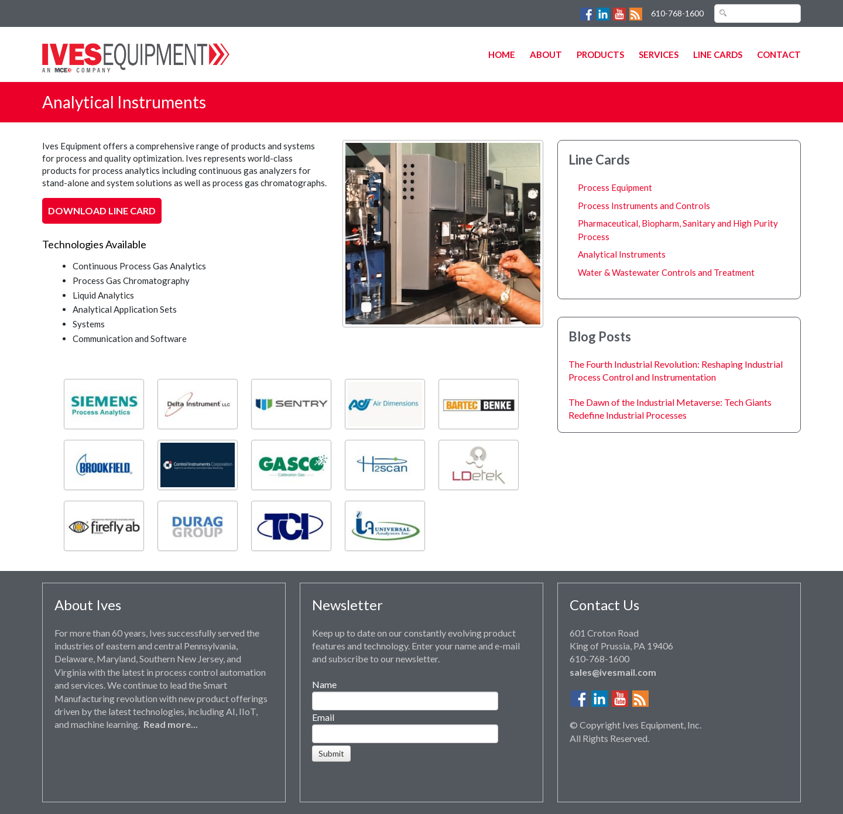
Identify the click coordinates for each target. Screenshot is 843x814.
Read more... (170, 724)
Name (324, 684)
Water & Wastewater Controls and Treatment (666, 272)
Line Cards (717, 54)
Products (600, 54)
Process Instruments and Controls (644, 205)
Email (323, 717)
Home (501, 54)
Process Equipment (615, 187)
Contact (779, 54)
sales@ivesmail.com (613, 672)
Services (658, 54)
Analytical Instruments (622, 254)
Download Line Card (102, 210)
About (546, 54)
